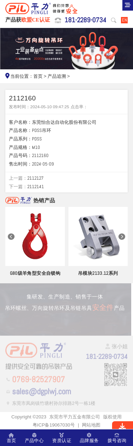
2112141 (35, 187)
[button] (11, 236)
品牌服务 (89, 438)
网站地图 (91, 425)
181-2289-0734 (85, 20)
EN (124, 20)
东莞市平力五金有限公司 (74, 416)
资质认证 (61, 438)
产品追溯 (57, 76)
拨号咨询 (117, 438)
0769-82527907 (38, 380)
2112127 (35, 178)
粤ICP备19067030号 (54, 425)
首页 (38, 76)
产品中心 (34, 438)
